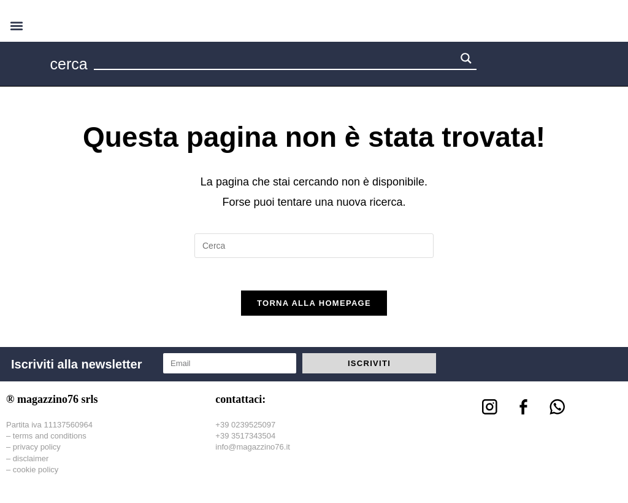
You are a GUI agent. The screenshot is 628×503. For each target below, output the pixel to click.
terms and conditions (49, 441)
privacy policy (37, 452)
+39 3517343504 (245, 441)
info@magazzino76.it (252, 452)
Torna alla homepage (314, 308)
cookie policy (35, 474)
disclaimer (31, 463)
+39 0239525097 (245, 429)
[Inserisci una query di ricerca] (314, 245)
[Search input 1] (275, 60)
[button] (16, 25)
